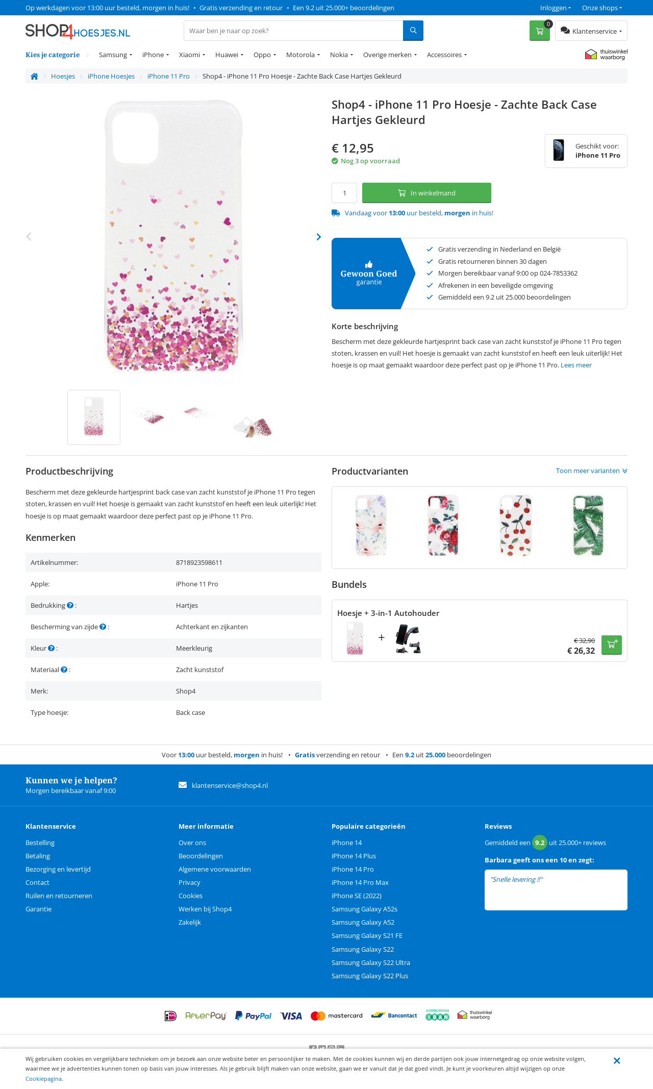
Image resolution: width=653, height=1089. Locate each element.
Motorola (300, 54)
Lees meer (576, 364)
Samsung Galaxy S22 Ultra (371, 962)
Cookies (191, 895)
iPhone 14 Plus (354, 855)
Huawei (226, 54)
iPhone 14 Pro (353, 869)
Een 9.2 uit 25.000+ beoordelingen (343, 7)
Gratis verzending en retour (241, 7)
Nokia (339, 54)
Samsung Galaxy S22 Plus (370, 975)
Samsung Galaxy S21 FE (367, 935)
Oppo (262, 54)
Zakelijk (190, 922)
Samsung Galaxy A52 (363, 922)
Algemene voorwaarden (215, 869)
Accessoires (444, 54)
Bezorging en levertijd (58, 869)
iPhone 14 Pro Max (360, 882)
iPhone (153, 54)
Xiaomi (189, 54)
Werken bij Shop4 (205, 908)
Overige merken (387, 54)
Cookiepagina (44, 1078)
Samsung (113, 54)
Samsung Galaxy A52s (364, 908)
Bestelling (40, 842)
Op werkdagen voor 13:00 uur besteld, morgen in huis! (107, 7)
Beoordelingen (201, 855)
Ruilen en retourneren (59, 895)
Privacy (189, 882)
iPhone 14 (347, 842)
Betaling (38, 855)
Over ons (192, 842)
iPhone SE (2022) (357, 895)
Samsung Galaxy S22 (363, 949)
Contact (37, 882)
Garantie (39, 908)
